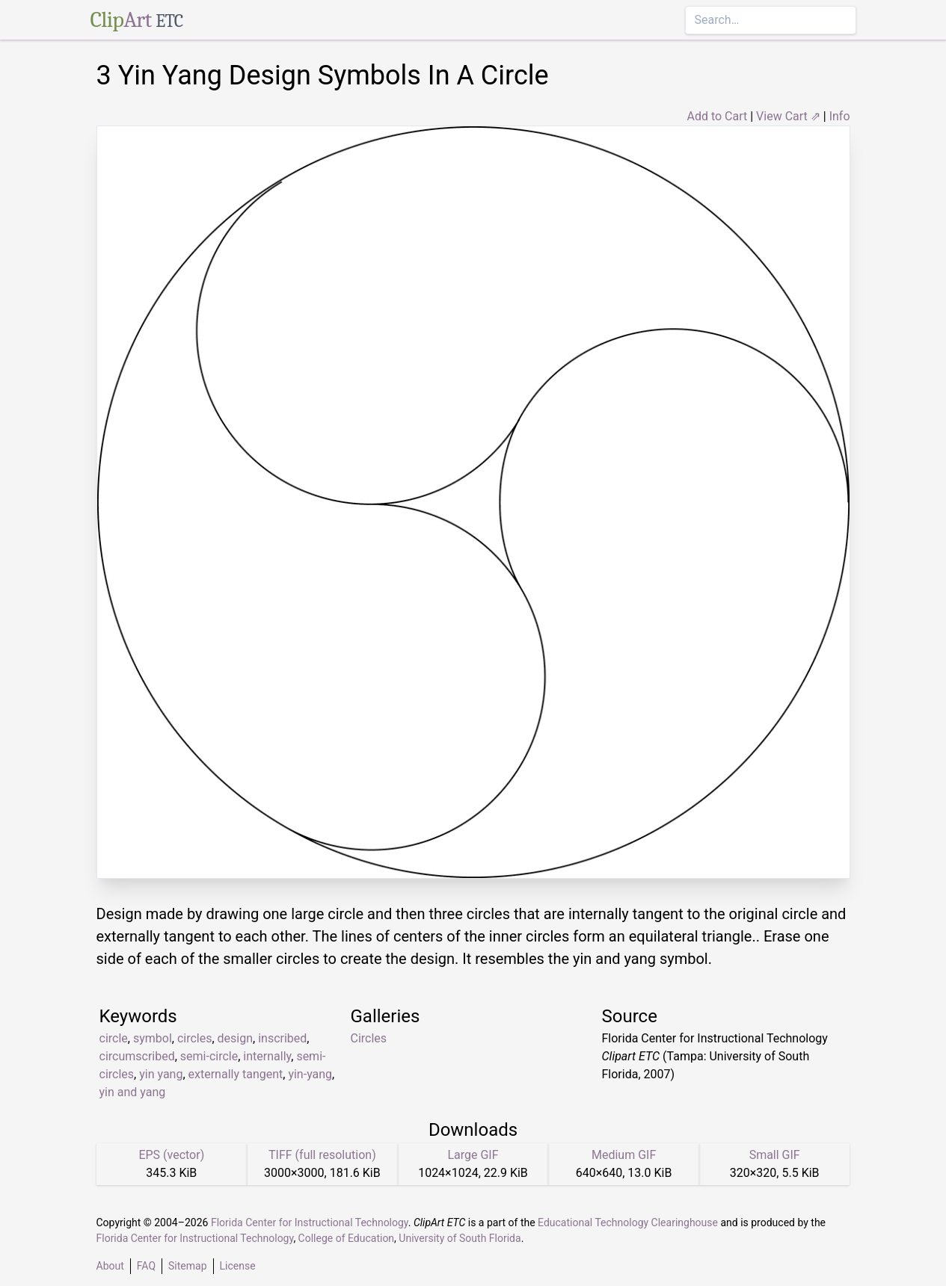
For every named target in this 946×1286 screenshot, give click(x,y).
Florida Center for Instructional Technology (309, 1222)
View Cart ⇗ (788, 116)
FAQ (146, 1266)
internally (267, 1056)
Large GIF (472, 1155)
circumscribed (137, 1056)
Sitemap (187, 1266)
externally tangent (235, 1074)
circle (113, 1038)
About (110, 1266)
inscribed (282, 1038)
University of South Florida (459, 1238)
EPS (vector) (171, 1155)
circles (194, 1038)
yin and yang (132, 1092)
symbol (152, 1038)
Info (839, 116)
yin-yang (310, 1074)
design (235, 1038)
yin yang (160, 1074)
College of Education (346, 1238)
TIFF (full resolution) (322, 1155)
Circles (369, 1038)
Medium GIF (624, 1155)
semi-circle (209, 1056)
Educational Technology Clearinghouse (628, 1222)
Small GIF (774, 1155)
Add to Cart (717, 116)
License (238, 1266)
